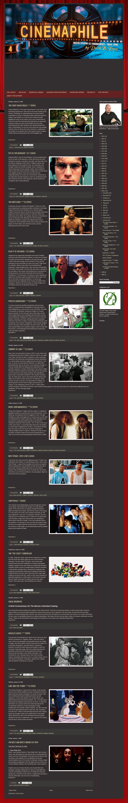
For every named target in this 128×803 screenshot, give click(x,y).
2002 (103, 186)
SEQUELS (36, 495)
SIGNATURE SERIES (77, 92)
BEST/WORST (20, 785)
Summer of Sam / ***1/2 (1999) (20, 349)
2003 (103, 183)
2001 (103, 188)
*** (14, 677)
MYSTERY (32, 196)
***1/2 (14, 246)
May (104, 210)
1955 (18, 733)
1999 (16, 147)
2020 (103, 143)
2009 (103, 168)
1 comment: (13, 782)
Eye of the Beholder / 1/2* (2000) (22, 153)
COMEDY (27, 295)
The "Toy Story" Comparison (20, 553)
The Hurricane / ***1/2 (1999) (19, 202)
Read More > (12, 140)
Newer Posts (12, 790)
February (105, 218)
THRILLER (44, 196)
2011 (103, 163)
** (13, 147)
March (105, 215)
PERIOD (57, 340)
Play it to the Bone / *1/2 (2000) (21, 251)
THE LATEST (11, 92)
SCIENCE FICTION (34, 544)
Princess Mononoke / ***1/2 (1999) (22, 301)
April (104, 213)
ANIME (29, 340)
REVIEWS (31, 147)
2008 (103, 171)
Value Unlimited (15, 601)
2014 (103, 158)
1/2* (14, 196)
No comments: (14, 145)
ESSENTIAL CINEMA (36, 92)
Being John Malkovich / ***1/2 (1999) (23, 407)
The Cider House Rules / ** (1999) (22, 105)
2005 (103, 178)
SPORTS (46, 246)
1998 (103, 274)
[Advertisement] (64, 75)
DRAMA (26, 147)
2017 (103, 151)
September (106, 200)
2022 (103, 138)
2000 (17, 196)
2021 (103, 141)
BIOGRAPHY (29, 246)
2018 (103, 148)
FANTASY (51, 340)
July (104, 205)
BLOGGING (20, 627)
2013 (103, 161)
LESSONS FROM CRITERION (56, 92)
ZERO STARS (43, 495)
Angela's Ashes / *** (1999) (19, 633)
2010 (103, 166)
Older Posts (89, 790)
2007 (103, 173)
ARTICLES (22, 92)
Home (51, 790)
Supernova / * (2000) (16, 500)
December (106, 193)
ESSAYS (25, 592)
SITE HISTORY (103, 92)
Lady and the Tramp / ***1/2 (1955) (22, 686)
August (105, 203)
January (105, 220)
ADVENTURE (23, 340)
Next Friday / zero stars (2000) (21, 456)
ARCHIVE (20, 147)
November (106, 195)
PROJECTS (91, 92)
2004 (103, 181)
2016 (103, 153)
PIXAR (29, 592)
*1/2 (14, 295)
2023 (103, 136)
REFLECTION (35, 592)
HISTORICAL (33, 398)
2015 (103, 156)
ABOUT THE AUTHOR (14, 96)
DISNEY (34, 733)
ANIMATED (19, 592)
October (105, 198)
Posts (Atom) (19, 793)
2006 (103, 176)
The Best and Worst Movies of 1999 (23, 742)
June (104, 208)
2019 (103, 146)
